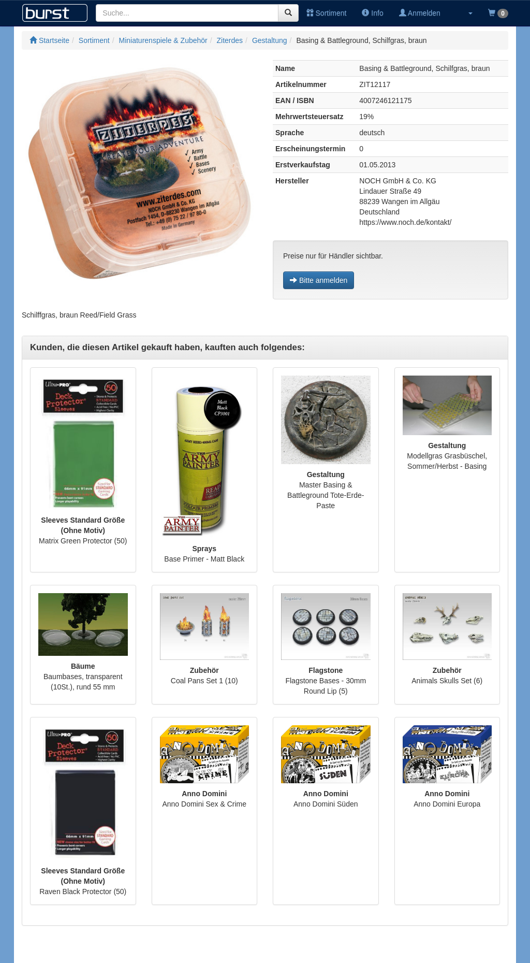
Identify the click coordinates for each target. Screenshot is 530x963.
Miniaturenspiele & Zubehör (163, 40)
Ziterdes (230, 40)
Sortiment (326, 13)
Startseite (49, 40)
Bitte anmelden (318, 280)
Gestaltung (269, 40)
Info (372, 13)
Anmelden (419, 13)
